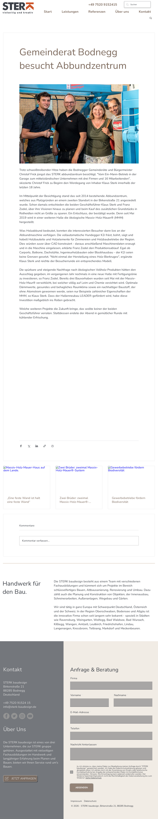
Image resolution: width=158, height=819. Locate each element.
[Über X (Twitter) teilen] (28, 446)
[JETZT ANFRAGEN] (20, 778)
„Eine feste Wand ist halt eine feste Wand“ (23, 500)
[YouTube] (30, 716)
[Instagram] (22, 716)
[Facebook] (6, 716)
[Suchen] (137, 4)
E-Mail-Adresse (79, 712)
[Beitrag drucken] (52, 446)
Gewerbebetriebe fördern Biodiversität (128, 500)
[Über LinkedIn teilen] (36, 446)
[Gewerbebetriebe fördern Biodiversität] (131, 479)
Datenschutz (90, 801)
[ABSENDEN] (81, 788)
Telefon (74, 728)
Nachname (120, 695)
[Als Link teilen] (44, 446)
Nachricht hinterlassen (83, 744)
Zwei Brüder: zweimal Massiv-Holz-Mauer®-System (74, 500)
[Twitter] (14, 716)
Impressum (76, 801)
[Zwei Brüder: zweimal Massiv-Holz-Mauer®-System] (79, 479)
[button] (150, 18)
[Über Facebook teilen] (20, 446)
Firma (73, 678)
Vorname (75, 695)
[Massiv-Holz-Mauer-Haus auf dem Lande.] (26, 479)
